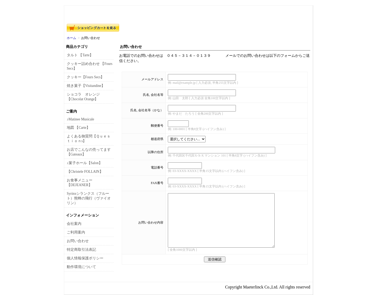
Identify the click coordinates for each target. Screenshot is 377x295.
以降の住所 (155, 152)
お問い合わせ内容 (150, 222)
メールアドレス (152, 79)
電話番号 (157, 167)
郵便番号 (157, 125)
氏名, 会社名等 (153, 95)
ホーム (71, 38)
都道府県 (157, 139)
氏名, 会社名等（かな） (146, 110)
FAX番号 (157, 183)
